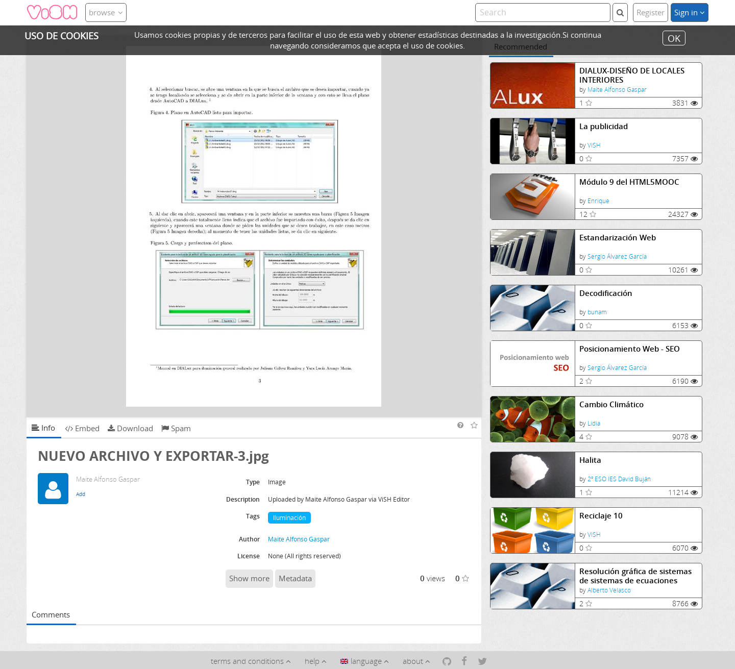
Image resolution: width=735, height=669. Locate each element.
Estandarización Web (617, 237)
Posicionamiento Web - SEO (629, 349)
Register (650, 12)
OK (674, 38)
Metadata (295, 578)
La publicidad (603, 126)
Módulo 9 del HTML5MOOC (629, 182)
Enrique (598, 200)
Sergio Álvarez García (617, 256)
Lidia (593, 423)
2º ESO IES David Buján (619, 479)
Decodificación (605, 293)
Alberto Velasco (609, 590)
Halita (590, 460)
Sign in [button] (689, 12)
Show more (249, 578)
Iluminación (289, 517)
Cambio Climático (611, 404)
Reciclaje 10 (601, 516)
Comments (51, 614)
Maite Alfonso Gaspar (617, 89)
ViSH (594, 145)
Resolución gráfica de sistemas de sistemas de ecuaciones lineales (635, 575)
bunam (597, 312)
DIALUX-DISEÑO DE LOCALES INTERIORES (631, 75)
